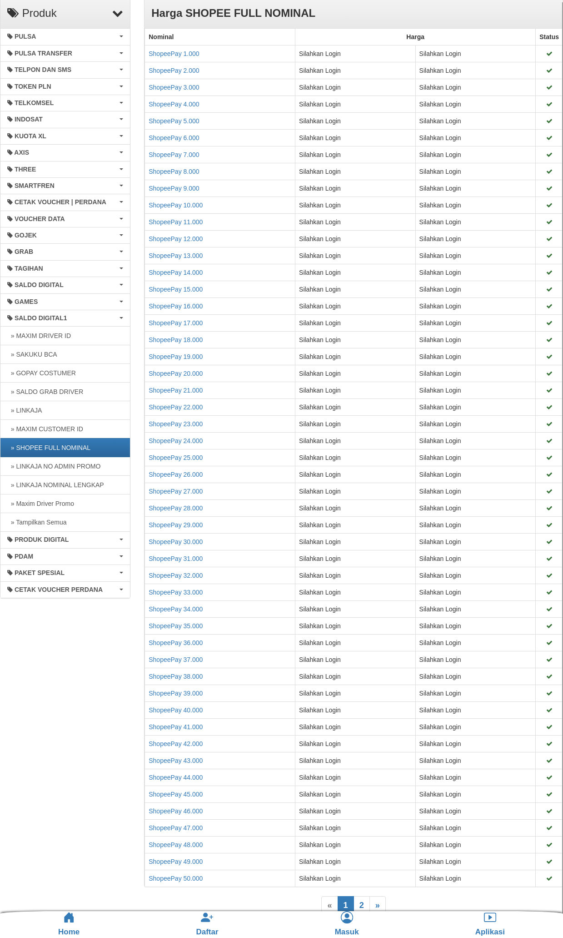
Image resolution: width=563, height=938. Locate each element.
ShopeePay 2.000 (174, 70)
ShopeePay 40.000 (176, 710)
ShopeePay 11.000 (176, 222)
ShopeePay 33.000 (176, 592)
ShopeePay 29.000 (176, 525)
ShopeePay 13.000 (176, 255)
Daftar (207, 923)
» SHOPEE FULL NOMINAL (48, 447)
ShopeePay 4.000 (174, 104)
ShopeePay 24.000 (176, 440)
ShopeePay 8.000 (174, 171)
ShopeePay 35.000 (176, 626)
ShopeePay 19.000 (176, 356)
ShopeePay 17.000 (176, 323)
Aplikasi (490, 923)
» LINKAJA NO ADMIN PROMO (53, 466)
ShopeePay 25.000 (176, 457)
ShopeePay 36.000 (176, 642)
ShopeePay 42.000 (176, 743)
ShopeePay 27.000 (176, 491)
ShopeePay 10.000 (176, 205)
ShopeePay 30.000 (176, 541)
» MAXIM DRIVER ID (39, 335)
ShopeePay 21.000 (176, 390)
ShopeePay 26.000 (176, 474)
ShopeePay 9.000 (174, 188)
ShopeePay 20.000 (176, 373)
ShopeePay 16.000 (176, 306)
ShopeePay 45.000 (176, 794)
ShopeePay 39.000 (176, 693)
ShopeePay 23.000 (176, 424)
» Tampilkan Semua (36, 522)
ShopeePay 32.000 (176, 575)
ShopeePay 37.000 (176, 659)
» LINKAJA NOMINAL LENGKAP (55, 485)
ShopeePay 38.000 (176, 676)
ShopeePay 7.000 (174, 154)
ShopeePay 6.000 (174, 137)
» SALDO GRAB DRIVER (45, 391)
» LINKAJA (24, 410)
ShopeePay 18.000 (176, 339)
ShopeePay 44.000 (176, 777)
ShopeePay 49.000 (176, 861)
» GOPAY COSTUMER (41, 373)
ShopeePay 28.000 (176, 508)
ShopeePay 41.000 (176, 727)
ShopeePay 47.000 (176, 828)
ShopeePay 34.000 (176, 609)
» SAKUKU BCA (32, 354)
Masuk (347, 923)
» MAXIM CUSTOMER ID (45, 429)
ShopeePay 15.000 (176, 289)
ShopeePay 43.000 (176, 760)
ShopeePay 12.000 (176, 238)
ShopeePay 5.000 (174, 121)
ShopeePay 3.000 (174, 87)
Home (69, 924)
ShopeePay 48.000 (176, 844)
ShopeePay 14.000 (176, 272)
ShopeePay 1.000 (174, 53)
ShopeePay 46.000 (176, 811)
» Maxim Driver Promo (40, 503)
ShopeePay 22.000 (176, 407)
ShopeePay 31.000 (176, 558)
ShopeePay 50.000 (176, 878)
